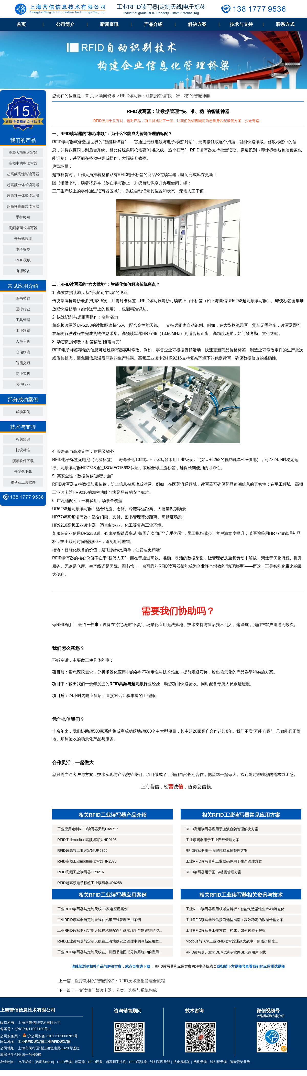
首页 (21, 24)
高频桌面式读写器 (23, 228)
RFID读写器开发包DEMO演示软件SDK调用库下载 (226, 952)
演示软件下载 (23, 461)
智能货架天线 (240, 1062)
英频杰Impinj (44, 1062)
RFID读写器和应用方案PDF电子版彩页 (186, 966)
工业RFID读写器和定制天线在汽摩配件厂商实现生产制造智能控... (109, 930)
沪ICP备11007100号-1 (32, 1029)
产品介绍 (153, 24)
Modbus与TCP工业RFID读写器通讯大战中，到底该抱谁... (232, 941)
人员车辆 (23, 341)
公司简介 (65, 24)
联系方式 (285, 24)
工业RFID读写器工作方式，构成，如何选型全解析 (226, 930)
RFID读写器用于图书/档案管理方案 (214, 872)
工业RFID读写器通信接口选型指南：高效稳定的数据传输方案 (235, 920)
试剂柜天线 (218, 1062)
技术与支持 (241, 24)
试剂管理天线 (160, 1062)
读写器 (80, 1062)
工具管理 (23, 320)
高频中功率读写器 (23, 163)
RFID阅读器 (138, 1062)
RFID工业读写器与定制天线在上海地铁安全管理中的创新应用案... (109, 941)
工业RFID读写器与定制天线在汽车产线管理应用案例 (99, 920)
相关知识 (23, 439)
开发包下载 (23, 471)
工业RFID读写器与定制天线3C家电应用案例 (92, 909)
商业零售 (23, 374)
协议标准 (23, 450)
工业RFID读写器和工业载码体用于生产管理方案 (224, 861)
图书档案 (23, 298)
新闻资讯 (109, 24)
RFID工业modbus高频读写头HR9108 (87, 840)
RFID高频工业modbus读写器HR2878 (87, 861)
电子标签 (23, 249)
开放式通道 (23, 239)
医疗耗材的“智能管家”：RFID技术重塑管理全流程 (120, 981)
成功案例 (23, 412)
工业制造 (23, 331)
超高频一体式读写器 (23, 195)
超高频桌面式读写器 (23, 206)
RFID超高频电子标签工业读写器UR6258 (89, 883)
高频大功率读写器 (23, 152)
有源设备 (23, 271)
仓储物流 (23, 352)
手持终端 (23, 217)
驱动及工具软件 (23, 482)
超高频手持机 (116, 1062)
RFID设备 (95, 1062)
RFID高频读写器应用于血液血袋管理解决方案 (222, 829)
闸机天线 (200, 1062)
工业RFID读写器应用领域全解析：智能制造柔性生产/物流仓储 (235, 909)
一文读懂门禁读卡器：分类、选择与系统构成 (116, 990)
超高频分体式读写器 (23, 185)
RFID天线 (23, 260)
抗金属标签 (181, 1062)
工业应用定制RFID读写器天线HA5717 (87, 829)
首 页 (89, 96)
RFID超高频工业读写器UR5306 (82, 850)
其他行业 (23, 384)
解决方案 (197, 24)
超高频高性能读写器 (23, 174)
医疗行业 (23, 309)
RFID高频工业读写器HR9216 (80, 872)
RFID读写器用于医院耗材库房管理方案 (217, 850)
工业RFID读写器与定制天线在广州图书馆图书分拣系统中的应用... (109, 952)
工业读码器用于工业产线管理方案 (212, 840)
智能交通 (23, 363)
